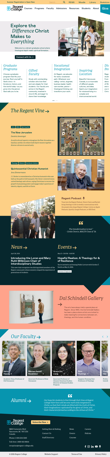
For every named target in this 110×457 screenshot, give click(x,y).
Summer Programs (64, 271)
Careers (88, 429)
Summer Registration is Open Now (21, 2)
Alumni (21, 400)
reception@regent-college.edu (21, 446)
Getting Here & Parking (51, 429)
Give (105, 8)
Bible (18, 127)
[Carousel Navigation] (105, 337)
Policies (88, 433)
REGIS (71, 2)
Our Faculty (26, 336)
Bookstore (104, 2)
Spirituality (25, 127)
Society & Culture (32, 163)
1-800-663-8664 (23, 442)
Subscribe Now (39, 422)
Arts (13, 127)
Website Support (51, 454)
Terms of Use (76, 454)
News (19, 247)
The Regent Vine (30, 111)
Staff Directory (48, 438)
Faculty (50, 8)
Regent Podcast (73, 198)
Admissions (61, 8)
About (96, 8)
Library (92, 2)
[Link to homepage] (14, 8)
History (21, 163)
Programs (39, 8)
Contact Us (46, 433)
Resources (74, 8)
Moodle (82, 2)
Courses (28, 8)
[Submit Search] (64, 2)
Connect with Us (23, 57)
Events (67, 247)
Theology (15, 163)
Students (86, 8)
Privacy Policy (100, 454)
